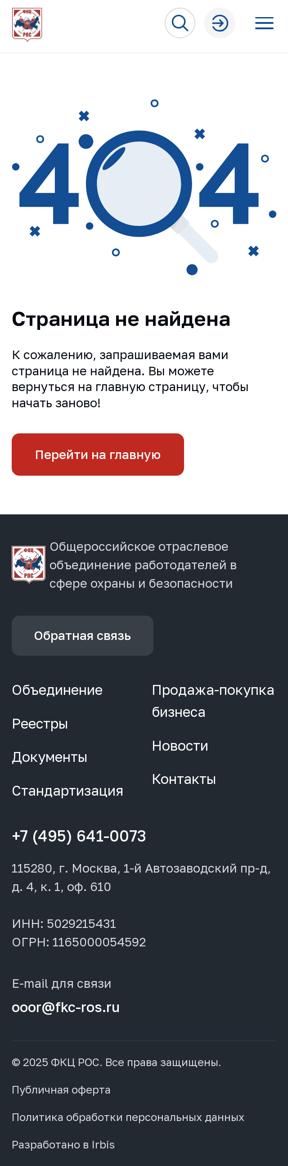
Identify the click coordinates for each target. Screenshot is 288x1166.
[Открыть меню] (264, 23)
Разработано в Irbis (63, 1145)
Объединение (57, 689)
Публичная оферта (61, 1090)
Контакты (184, 778)
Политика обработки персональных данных (128, 1117)
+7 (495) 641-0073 (79, 836)
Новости (180, 745)
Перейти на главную (98, 454)
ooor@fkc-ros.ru (66, 1007)
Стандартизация (67, 790)
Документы (50, 756)
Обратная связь (82, 635)
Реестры (40, 723)
